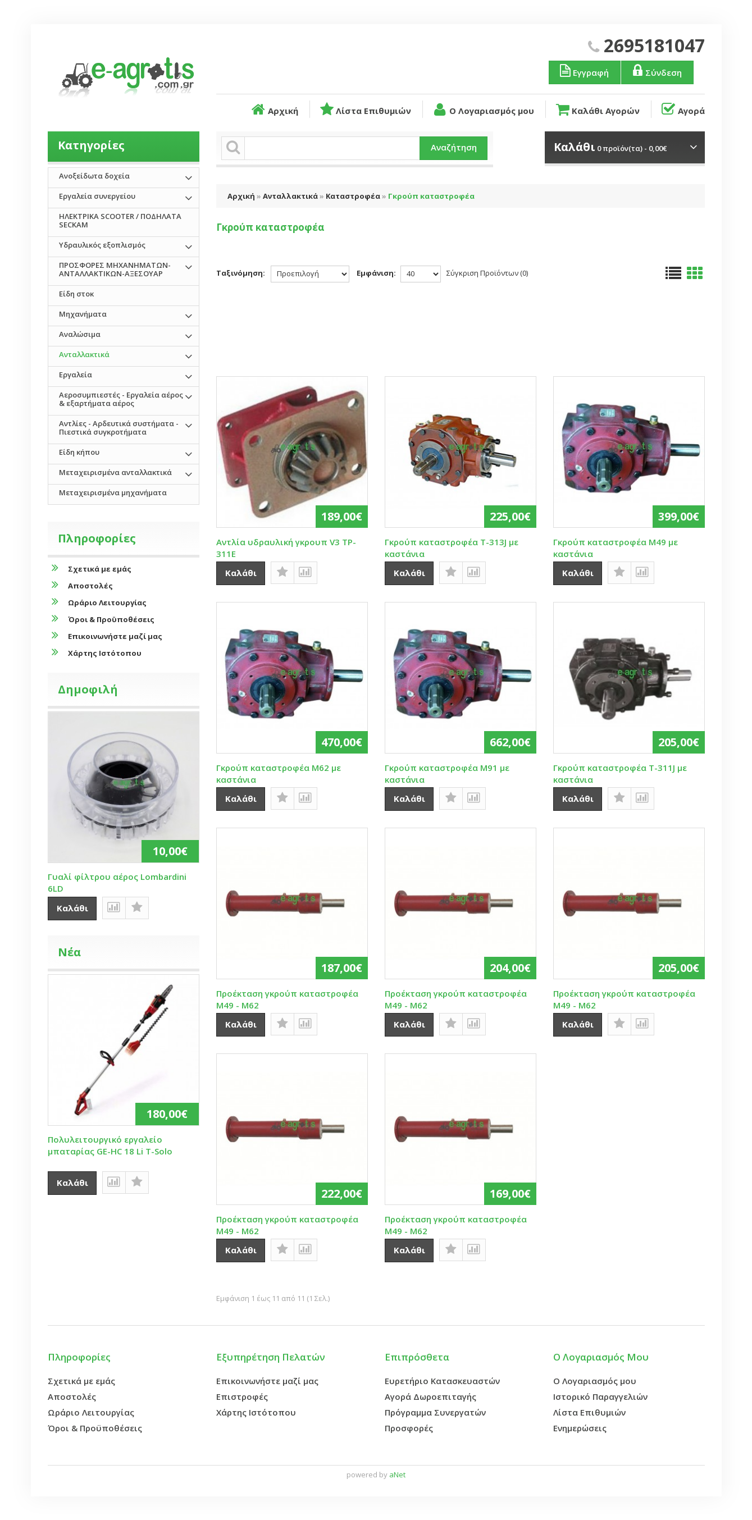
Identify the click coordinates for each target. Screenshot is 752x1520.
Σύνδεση (656, 70)
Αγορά (682, 109)
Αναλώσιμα (80, 334)
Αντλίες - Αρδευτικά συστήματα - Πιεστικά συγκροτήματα (119, 427)
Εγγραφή (583, 70)
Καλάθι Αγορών (597, 109)
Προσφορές (409, 1428)
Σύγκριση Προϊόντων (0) (487, 273)
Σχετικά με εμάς (89, 568)
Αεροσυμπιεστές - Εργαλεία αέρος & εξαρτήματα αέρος (121, 399)
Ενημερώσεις (580, 1428)
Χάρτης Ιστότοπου (95, 652)
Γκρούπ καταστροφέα (431, 196)
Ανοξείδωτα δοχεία (94, 176)
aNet (397, 1474)
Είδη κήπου (79, 452)
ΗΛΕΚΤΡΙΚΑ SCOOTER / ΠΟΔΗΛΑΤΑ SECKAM (120, 220)
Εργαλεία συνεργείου (97, 196)
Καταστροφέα (353, 196)
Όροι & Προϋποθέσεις (101, 619)
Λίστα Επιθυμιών (365, 109)
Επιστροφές (242, 1396)
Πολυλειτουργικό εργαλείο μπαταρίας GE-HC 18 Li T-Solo (110, 1145)
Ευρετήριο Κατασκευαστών (442, 1380)
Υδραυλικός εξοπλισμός (102, 245)
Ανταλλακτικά (290, 196)
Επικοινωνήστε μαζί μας (105, 636)
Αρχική (273, 109)
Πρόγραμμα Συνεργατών (435, 1412)
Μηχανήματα (83, 314)
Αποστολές (80, 585)
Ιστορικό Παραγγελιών (600, 1396)
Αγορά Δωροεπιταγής (430, 1396)
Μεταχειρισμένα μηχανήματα (113, 492)
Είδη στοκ (76, 294)
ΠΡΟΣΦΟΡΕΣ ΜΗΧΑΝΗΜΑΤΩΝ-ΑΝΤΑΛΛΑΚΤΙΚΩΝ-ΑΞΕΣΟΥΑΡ (115, 269)
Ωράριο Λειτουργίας (97, 602)
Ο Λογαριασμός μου (482, 109)
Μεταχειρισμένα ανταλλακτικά (115, 472)
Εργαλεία (75, 374)
